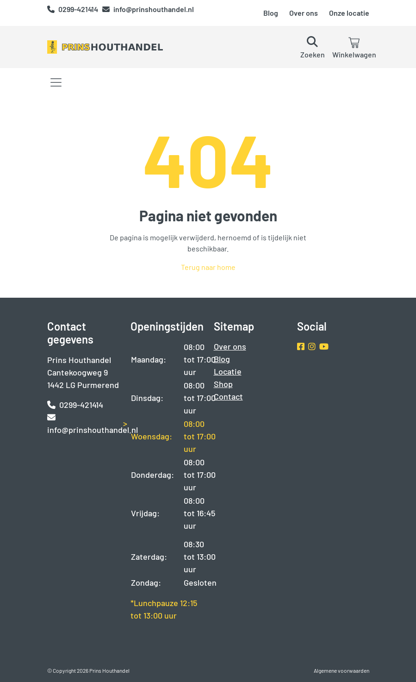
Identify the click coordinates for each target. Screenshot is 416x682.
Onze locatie (349, 12)
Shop (223, 384)
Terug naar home (208, 267)
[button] (312, 47)
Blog (270, 12)
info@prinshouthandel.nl (148, 9)
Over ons (303, 12)
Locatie (228, 371)
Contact (228, 396)
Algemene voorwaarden (341, 670)
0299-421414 (73, 9)
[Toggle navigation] (56, 82)
